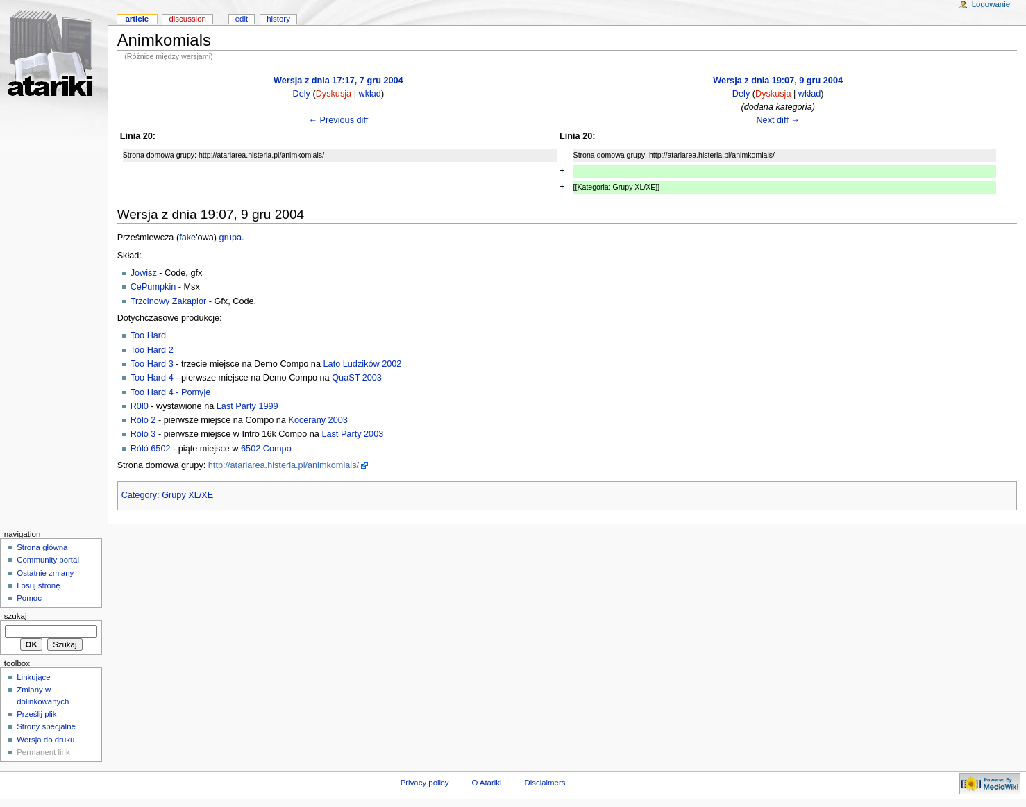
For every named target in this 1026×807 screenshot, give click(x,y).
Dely (301, 94)
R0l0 (140, 406)
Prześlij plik (36, 714)
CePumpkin (153, 287)
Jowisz (144, 273)
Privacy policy (425, 783)
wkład (369, 94)
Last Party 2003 (352, 434)
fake (187, 237)
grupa (230, 237)
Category (139, 495)
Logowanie (991, 4)
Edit (241, 19)
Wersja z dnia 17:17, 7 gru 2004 (338, 80)
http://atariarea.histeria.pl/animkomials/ (283, 465)
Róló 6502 (151, 449)
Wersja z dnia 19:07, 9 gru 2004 (778, 80)
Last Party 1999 (247, 406)
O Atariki (486, 783)
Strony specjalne (46, 726)
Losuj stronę (38, 585)
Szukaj (15, 616)
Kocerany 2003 (317, 420)
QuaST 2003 (357, 378)
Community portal (48, 560)
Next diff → (778, 120)
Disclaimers (544, 783)
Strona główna (42, 547)
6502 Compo (266, 449)
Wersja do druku (45, 739)
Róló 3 (143, 434)
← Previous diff (338, 120)
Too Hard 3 (152, 364)
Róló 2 (143, 420)
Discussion (187, 19)
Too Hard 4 (152, 378)
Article (137, 19)
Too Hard (148, 335)
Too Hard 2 (152, 350)
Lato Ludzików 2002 (362, 364)
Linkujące (33, 677)
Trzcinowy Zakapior (169, 301)
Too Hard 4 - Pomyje (171, 392)
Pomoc (29, 598)
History (278, 19)
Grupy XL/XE (187, 495)
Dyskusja (333, 94)
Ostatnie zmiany (45, 573)
